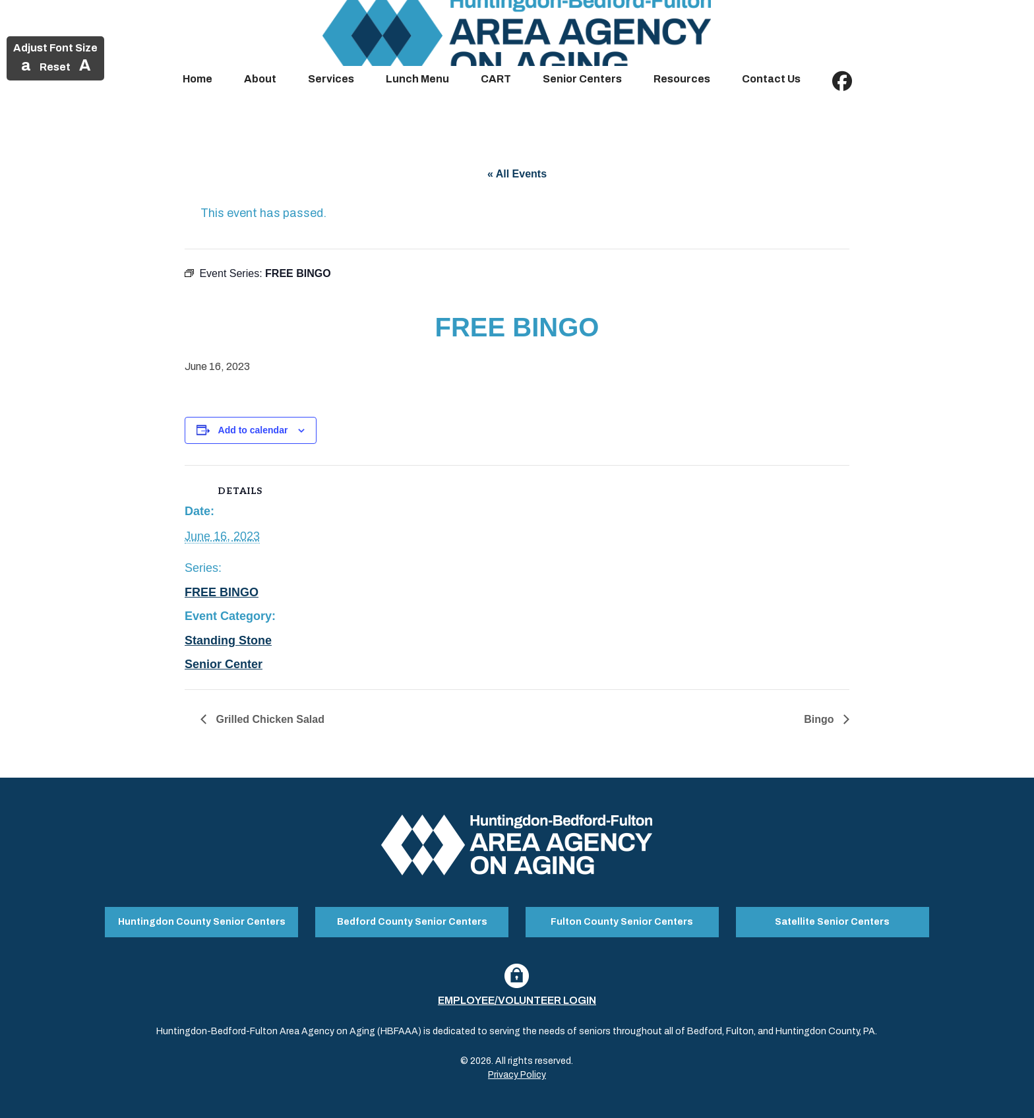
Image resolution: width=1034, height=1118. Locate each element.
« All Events (517, 173)
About (260, 78)
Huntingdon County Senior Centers (202, 921)
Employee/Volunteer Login (517, 999)
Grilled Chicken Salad (268, 719)
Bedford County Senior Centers (412, 921)
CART (496, 78)
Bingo (820, 719)
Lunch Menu (417, 78)
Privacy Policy (517, 1074)
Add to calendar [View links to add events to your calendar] (253, 430)
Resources (682, 78)
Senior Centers (582, 78)
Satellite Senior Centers (832, 921)
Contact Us (771, 78)
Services (331, 78)
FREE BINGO (221, 592)
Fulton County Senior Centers (622, 921)
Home (197, 78)
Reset (55, 67)
